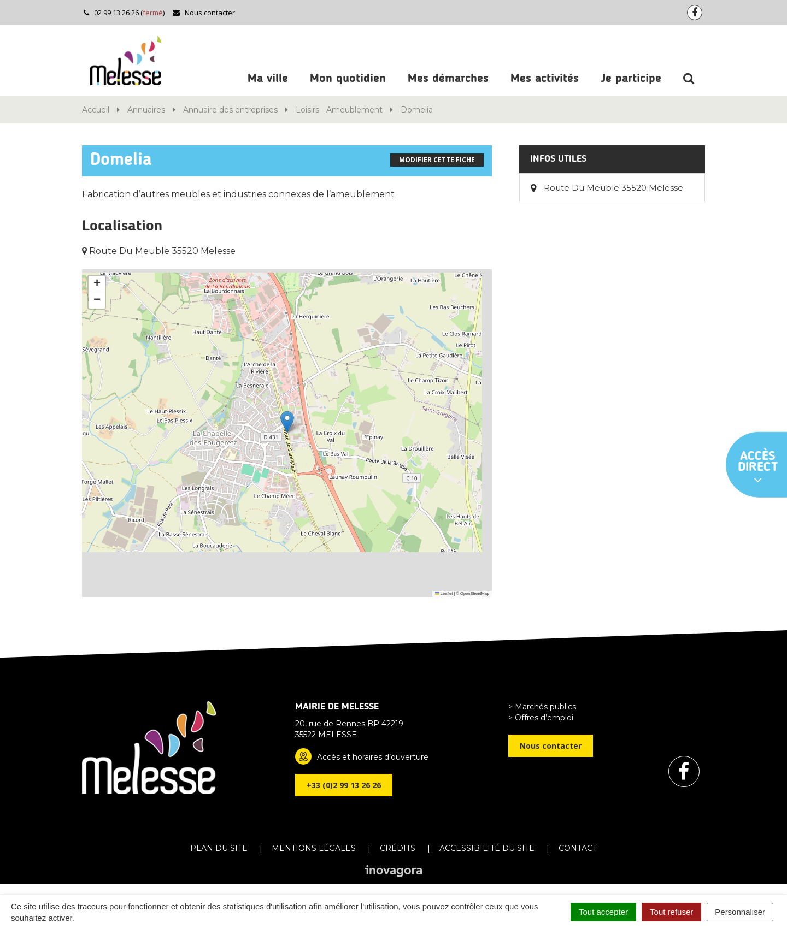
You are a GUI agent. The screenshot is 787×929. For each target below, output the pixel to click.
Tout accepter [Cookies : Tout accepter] (603, 911)
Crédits (397, 848)
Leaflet (444, 593)
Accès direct (758, 468)
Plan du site (219, 848)
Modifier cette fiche (437, 159)
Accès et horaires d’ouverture (372, 757)
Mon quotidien (348, 79)
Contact (578, 848)
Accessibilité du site (487, 848)
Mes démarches (448, 79)
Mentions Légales (314, 848)
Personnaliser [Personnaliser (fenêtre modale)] (740, 911)
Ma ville (268, 79)
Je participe (631, 79)
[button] (287, 422)
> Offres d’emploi (540, 718)
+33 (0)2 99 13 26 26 (344, 785)
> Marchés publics (542, 707)
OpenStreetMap (474, 593)
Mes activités (544, 79)
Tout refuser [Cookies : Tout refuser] (671, 911)
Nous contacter (204, 12)
